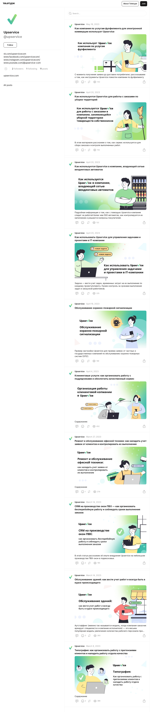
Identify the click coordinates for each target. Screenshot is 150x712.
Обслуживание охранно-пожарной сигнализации (103, 307)
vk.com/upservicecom (15, 53)
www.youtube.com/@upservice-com (22, 62)
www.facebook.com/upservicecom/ (22, 56)
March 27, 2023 (93, 436)
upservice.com (11, 75)
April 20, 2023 (93, 92)
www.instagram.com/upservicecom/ (22, 59)
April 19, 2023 (92, 303)
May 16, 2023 (92, 24)
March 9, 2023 (93, 646)
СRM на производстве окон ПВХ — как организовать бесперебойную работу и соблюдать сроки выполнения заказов (107, 509)
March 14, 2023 (93, 502)
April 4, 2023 (92, 371)
